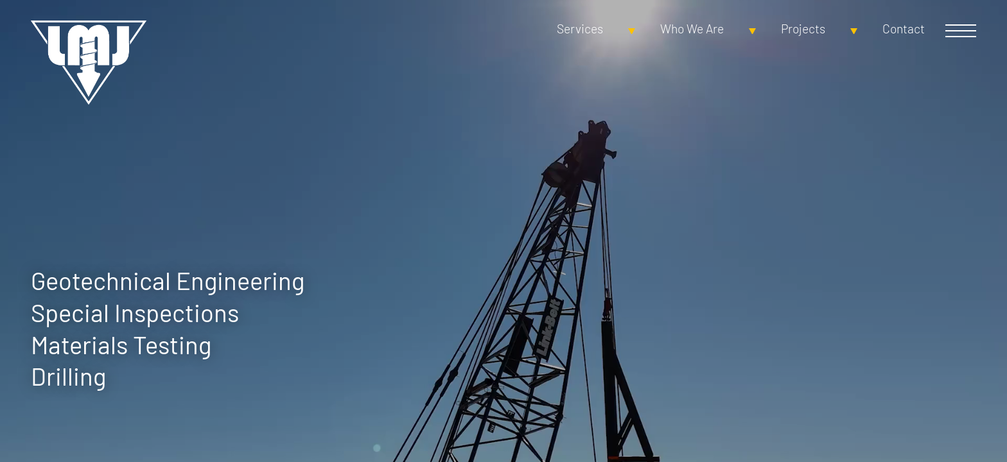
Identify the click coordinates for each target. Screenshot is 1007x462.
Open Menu (960, 31)
